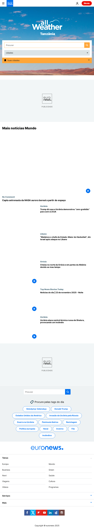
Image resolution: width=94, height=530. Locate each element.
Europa (5, 464)
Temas (5, 457)
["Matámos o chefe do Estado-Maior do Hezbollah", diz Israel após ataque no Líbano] (66, 246)
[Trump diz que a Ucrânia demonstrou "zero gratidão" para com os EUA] (66, 218)
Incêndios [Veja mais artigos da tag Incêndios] (47, 435)
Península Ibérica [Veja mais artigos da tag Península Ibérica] (50, 422)
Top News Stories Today (51, 289)
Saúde (51, 475)
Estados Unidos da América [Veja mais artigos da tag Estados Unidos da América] (28, 415)
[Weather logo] (47, 25)
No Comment (8, 197)
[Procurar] (47, 45)
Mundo (52, 464)
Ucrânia (43, 206)
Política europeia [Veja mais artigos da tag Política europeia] (27, 429)
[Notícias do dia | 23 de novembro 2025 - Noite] (66, 302)
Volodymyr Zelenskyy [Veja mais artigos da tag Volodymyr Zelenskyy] (36, 409)
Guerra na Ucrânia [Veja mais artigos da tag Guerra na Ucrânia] (25, 422)
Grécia (43, 261)
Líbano (43, 234)
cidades (9, 53)
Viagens (5, 481)
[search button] (87, 45)
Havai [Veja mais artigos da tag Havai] (45, 429)
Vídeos (5, 487)
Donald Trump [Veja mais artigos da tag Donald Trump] (61, 409)
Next (4, 475)
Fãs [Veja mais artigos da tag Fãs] (73, 429)
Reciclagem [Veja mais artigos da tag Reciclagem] (71, 422)
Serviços (6, 495)
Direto (87, 3)
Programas (53, 487)
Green (51, 469)
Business (6, 469)
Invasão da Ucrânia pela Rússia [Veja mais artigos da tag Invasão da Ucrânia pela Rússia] (63, 415)
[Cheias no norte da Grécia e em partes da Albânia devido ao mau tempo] (66, 274)
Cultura (52, 481)
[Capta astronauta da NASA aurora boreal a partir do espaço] (47, 200)
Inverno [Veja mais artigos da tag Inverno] (60, 429)
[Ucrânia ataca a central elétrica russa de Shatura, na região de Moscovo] (66, 329)
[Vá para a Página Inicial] (10, 3)
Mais (4, 502)
